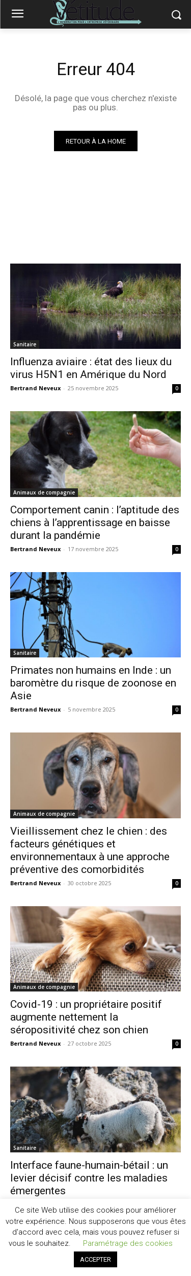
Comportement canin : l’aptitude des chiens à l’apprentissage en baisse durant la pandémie (94, 522)
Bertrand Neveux (35, 388)
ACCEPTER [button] (95, 1259)
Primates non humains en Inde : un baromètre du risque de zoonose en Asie (93, 683)
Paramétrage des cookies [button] (128, 1243)
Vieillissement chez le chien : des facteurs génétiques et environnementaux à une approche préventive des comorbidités (90, 850)
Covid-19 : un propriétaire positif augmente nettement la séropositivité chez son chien (86, 1017)
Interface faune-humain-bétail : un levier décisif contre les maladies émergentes (89, 1178)
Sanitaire (24, 344)
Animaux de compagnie (44, 492)
